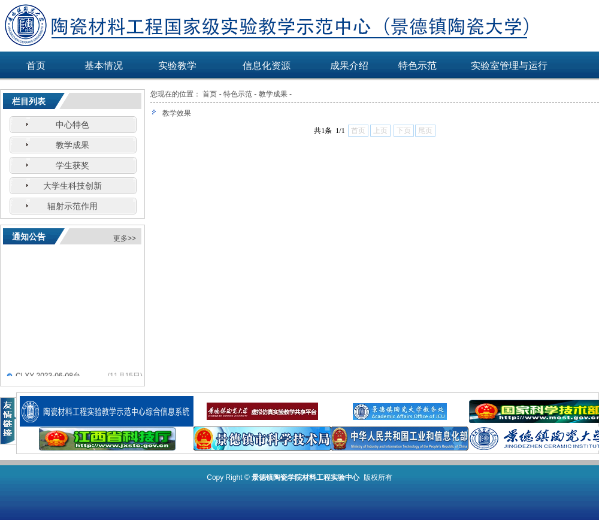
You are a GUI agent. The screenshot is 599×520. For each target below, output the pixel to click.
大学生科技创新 (72, 186)
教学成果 (72, 145)
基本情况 (103, 66)
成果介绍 (349, 66)
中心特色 (72, 124)
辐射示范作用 (72, 206)
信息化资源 (267, 66)
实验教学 (177, 66)
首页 (36, 66)
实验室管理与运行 (509, 66)
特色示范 (417, 66)
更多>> (124, 238)
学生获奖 (72, 165)
